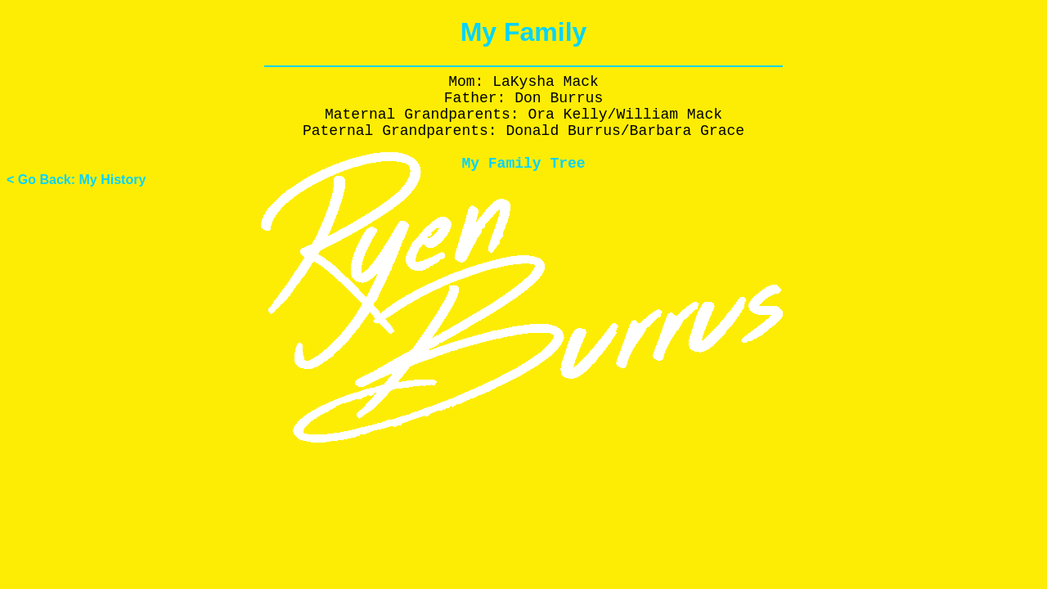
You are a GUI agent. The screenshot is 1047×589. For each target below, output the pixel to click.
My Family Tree (523, 163)
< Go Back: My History (76, 180)
